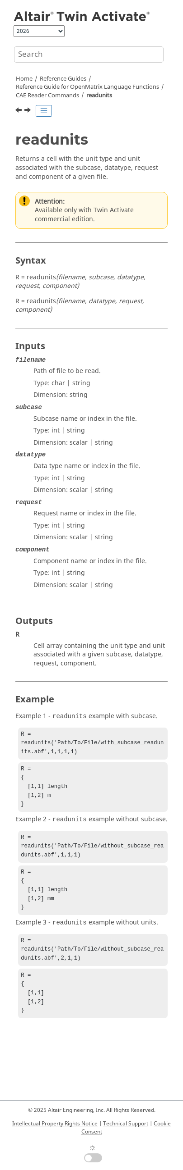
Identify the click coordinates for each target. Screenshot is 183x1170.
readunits (99, 95)
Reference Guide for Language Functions (87, 87)
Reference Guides (63, 79)
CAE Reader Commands (47, 95)
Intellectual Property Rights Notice (55, 1124)
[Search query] (89, 54)
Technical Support (125, 1124)
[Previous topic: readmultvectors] (19, 111)
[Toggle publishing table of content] (44, 111)
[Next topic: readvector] (28, 111)
